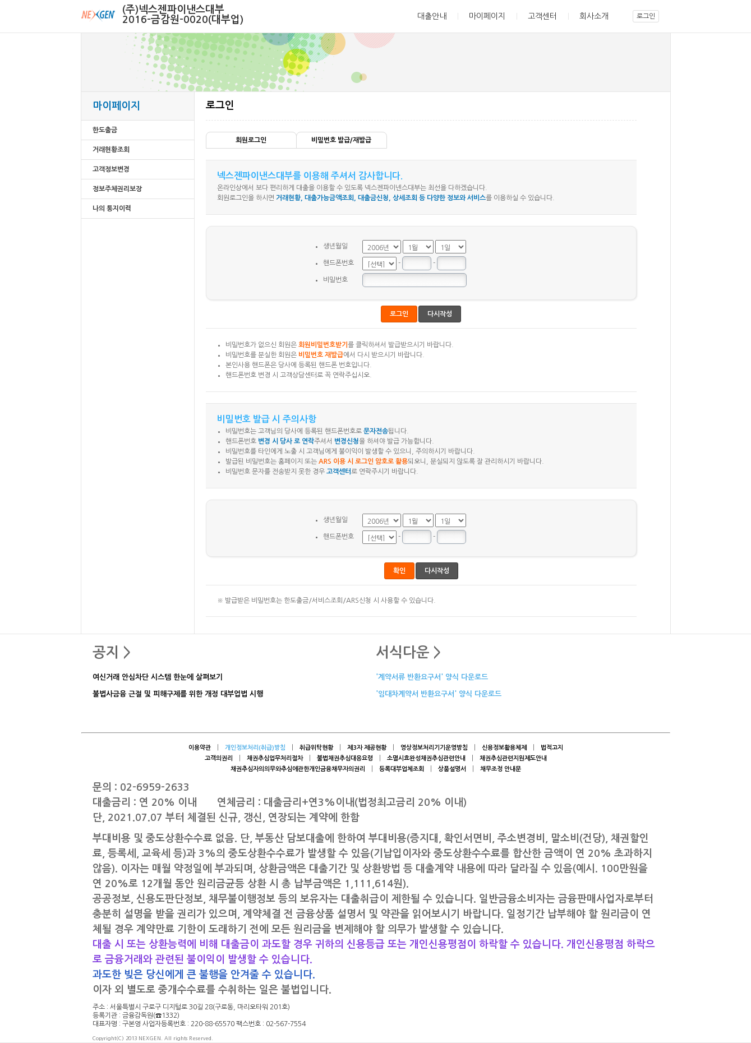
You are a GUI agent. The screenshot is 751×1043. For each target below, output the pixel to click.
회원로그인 (251, 140)
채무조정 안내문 (500, 769)
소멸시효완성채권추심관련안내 (426, 758)
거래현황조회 (111, 149)
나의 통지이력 (112, 208)
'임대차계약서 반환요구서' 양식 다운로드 (438, 694)
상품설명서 (452, 769)
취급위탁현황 (316, 748)
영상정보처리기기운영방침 (434, 748)
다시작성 (439, 314)
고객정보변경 (111, 169)
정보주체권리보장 (117, 189)
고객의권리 (219, 758)
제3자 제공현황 (366, 748)
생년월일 (335, 246)
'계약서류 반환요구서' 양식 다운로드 (432, 678)
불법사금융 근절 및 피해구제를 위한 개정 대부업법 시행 (178, 694)
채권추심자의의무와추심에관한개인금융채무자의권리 (298, 769)
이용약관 (199, 748)
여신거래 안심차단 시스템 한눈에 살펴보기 (158, 678)
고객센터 (542, 16)
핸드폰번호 (338, 263)
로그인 (646, 16)
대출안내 (431, 16)
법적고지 (552, 748)
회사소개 (594, 16)
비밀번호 (335, 279)
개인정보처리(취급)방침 (255, 748)
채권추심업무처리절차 (275, 758)
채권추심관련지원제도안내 (513, 758)
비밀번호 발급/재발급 (341, 140)
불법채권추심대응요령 (345, 758)
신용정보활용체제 (504, 748)
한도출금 (105, 130)
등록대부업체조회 (401, 769)
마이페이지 (487, 16)
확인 (399, 570)
